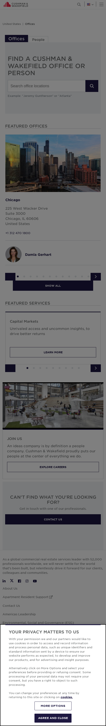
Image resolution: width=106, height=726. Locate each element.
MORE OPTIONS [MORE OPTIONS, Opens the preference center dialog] (53, 705)
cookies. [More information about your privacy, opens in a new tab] (67, 697)
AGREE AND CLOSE (53, 718)
